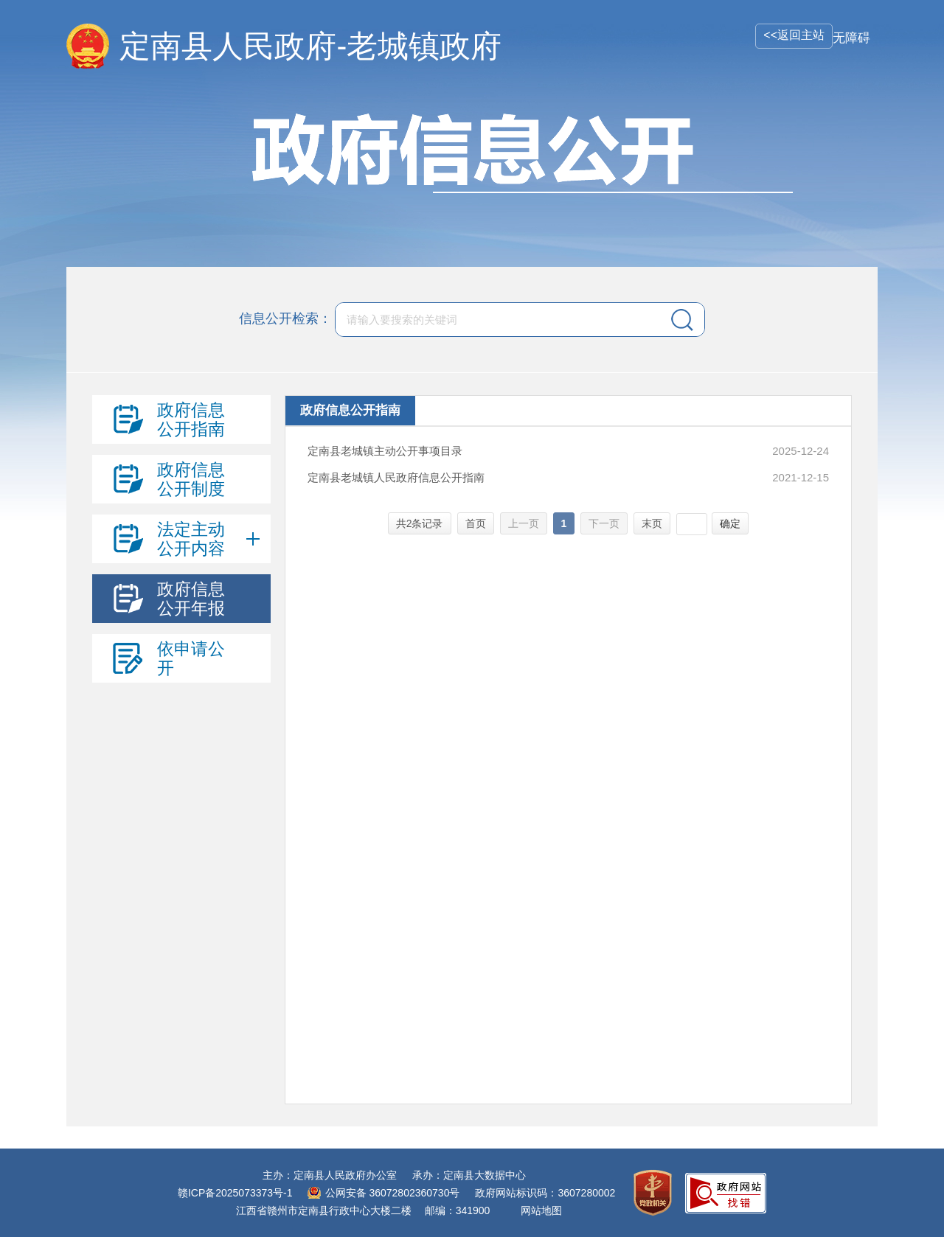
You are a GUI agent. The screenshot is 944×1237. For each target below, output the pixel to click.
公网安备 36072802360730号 (392, 1193)
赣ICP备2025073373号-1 (235, 1193)
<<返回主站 (794, 35)
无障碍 (851, 38)
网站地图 (541, 1210)
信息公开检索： (285, 318)
